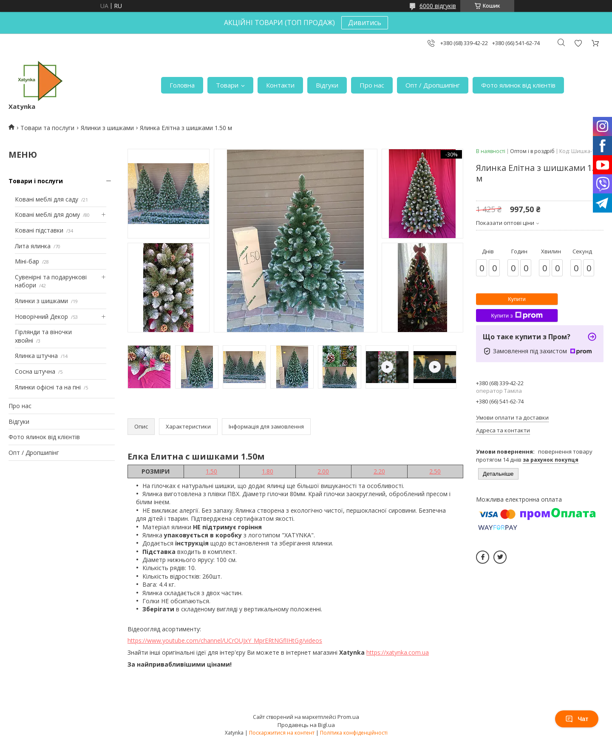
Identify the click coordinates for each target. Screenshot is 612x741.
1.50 (211, 471)
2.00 (323, 471)
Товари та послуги (47, 128)
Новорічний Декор (41, 316)
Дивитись (364, 22)
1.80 (267, 471)
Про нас (372, 85)
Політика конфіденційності (354, 732)
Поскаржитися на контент (281, 732)
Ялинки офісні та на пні (48, 387)
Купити (517, 299)
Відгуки (327, 85)
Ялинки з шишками (107, 128)
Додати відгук (578, 43)
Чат (576, 719)
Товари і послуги (35, 181)
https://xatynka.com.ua (397, 652)
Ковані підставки (39, 230)
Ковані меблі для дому (47, 214)
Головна (182, 85)
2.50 (435, 471)
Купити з (516, 315)
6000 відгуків (437, 6)
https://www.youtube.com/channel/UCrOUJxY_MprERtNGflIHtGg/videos (225, 640)
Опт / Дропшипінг (432, 85)
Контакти (280, 85)
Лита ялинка (33, 246)
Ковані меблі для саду (46, 199)
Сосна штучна (35, 371)
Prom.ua (348, 717)
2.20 (379, 471)
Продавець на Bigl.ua (306, 725)
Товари (227, 85)
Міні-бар (27, 261)
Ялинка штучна (36, 356)
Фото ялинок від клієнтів (518, 85)
